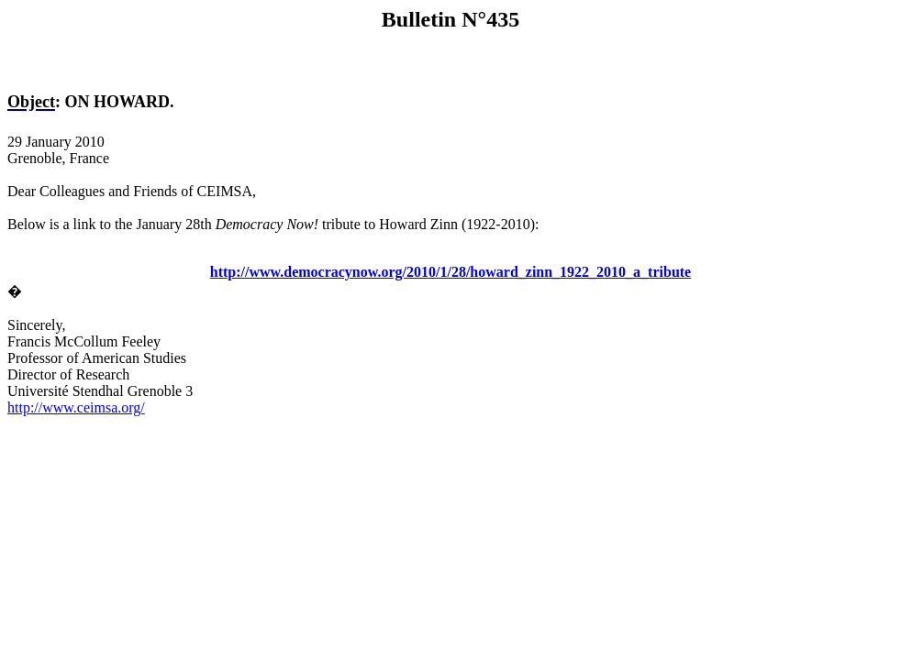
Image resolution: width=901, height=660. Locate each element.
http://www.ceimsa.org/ (76, 407)
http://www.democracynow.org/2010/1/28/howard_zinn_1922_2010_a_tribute (450, 272)
